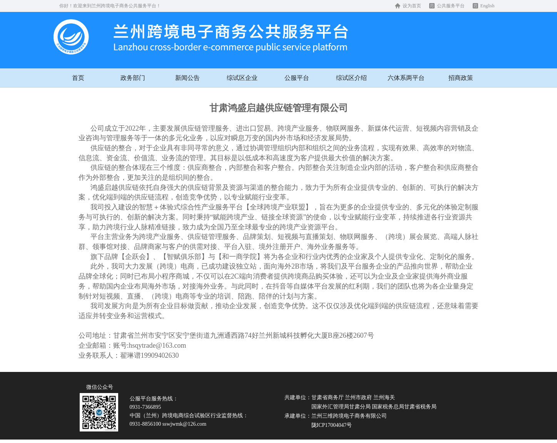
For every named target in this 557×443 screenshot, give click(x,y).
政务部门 (132, 78)
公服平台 (296, 78)
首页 (78, 78)
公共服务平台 (451, 5)
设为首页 (412, 5)
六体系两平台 (406, 78)
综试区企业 (242, 78)
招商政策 (460, 78)
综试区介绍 (351, 78)
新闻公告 (187, 78)
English (487, 5)
